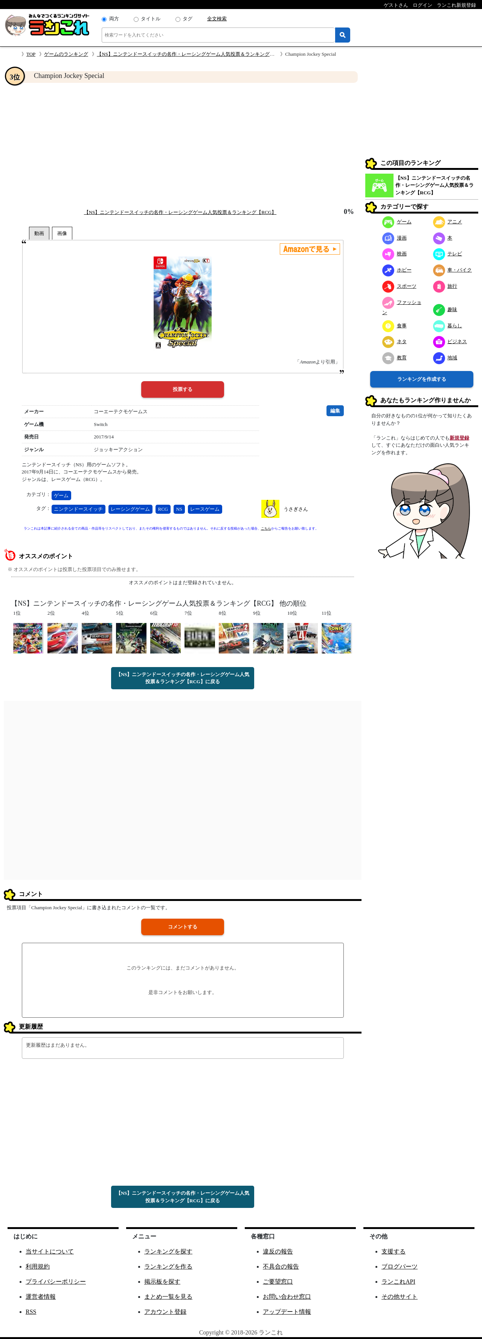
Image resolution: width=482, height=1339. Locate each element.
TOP (30, 54)
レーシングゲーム (130, 509)
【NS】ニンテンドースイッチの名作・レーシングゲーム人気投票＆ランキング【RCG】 (193, 54)
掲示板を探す (162, 1281)
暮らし (447, 325)
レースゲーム (205, 509)
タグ (187, 18)
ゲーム (61, 495)
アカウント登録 (165, 1311)
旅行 (445, 286)
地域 (445, 357)
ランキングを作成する (421, 379)
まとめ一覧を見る (168, 1296)
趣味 (445, 309)
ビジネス (450, 341)
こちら (266, 528)
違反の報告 (278, 1251)
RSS (31, 1311)
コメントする (182, 927)
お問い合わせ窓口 (287, 1296)
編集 (335, 411)
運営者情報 (41, 1296)
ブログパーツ (399, 1266)
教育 (394, 357)
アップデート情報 (287, 1311)
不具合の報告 (281, 1266)
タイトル (150, 18)
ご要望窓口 (278, 1281)
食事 (394, 325)
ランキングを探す (168, 1251)
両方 (114, 18)
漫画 (394, 238)
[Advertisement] (183, 145)
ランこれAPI (398, 1281)
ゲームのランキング (66, 54)
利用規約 (38, 1266)
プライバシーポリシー (56, 1281)
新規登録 (459, 438)
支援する (393, 1251)
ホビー (397, 270)
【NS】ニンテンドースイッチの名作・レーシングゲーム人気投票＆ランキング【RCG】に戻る (183, 678)
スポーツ (399, 286)
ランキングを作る (168, 1266)
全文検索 (217, 18)
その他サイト (399, 1296)
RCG (163, 509)
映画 (394, 254)
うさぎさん (296, 509)
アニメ (447, 221)
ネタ (394, 341)
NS (179, 509)
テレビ (447, 254)
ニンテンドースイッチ (78, 509)
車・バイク (452, 270)
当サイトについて (50, 1251)
